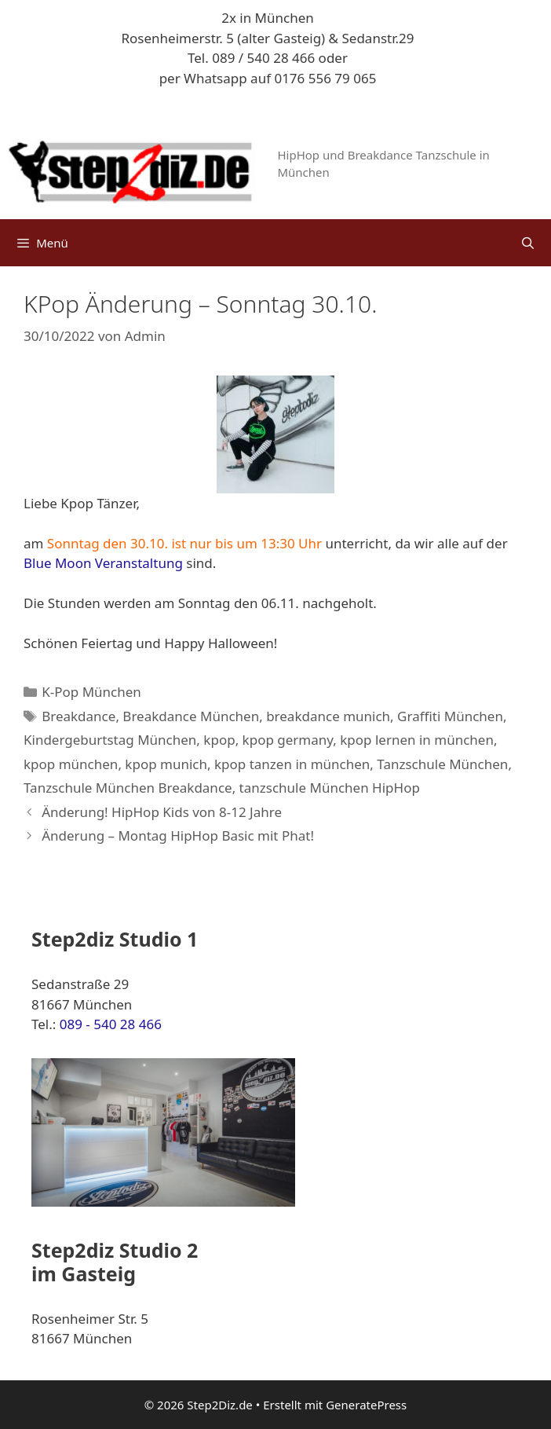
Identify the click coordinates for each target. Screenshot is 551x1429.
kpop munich (166, 764)
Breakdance (78, 716)
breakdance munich (328, 716)
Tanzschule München (442, 764)
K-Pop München (91, 692)
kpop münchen (71, 764)
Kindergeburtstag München (110, 740)
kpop (219, 740)
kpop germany (288, 740)
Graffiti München (450, 716)
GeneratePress (366, 1405)
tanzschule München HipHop (329, 788)
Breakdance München (190, 716)
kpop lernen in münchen (417, 740)
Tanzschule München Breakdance (128, 788)
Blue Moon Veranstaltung (103, 563)
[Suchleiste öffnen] (528, 242)
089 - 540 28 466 (111, 1024)
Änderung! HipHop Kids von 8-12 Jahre (162, 812)
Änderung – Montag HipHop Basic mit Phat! (178, 835)
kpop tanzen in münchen (292, 764)
